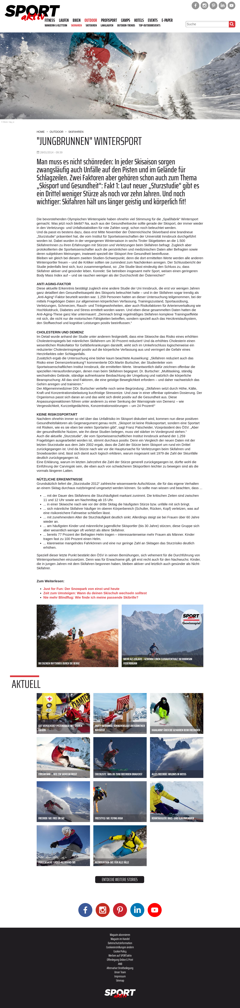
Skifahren (76, 25)
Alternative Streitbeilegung (120, 968)
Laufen (64, 20)
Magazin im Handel (120, 938)
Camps (125, 20)
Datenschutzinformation (120, 943)
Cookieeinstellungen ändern (120, 947)
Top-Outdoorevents (149, 25)
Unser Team (120, 972)
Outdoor (90, 20)
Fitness (50, 20)
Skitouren (91, 25)
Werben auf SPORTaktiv (120, 955)
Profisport (109, 20)
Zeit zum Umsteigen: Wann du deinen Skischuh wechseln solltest (95, 593)
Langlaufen (107, 25)
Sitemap (120, 980)
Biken (76, 20)
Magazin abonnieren (120, 934)
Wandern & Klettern (56, 25)
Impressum (120, 976)
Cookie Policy (120, 951)
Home (41, 131)
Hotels (139, 20)
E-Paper (167, 20)
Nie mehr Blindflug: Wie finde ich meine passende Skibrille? (90, 597)
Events (153, 20)
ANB (120, 963)
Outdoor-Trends (126, 25)
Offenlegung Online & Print (120, 959)
